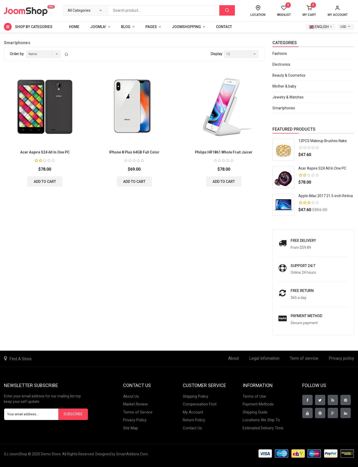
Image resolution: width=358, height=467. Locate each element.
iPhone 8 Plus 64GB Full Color (134, 152)
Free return (302, 291)
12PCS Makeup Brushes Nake (322, 141)
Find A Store (20, 358)
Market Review (135, 404)
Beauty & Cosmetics (288, 75)
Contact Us (192, 428)
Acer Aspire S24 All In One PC (44, 152)
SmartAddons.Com (132, 454)
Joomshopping (186, 27)
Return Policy (194, 420)
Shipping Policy (195, 396)
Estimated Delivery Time (263, 428)
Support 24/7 (303, 266)
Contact (224, 27)
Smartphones (283, 108)
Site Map (130, 428)
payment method (306, 316)
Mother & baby (284, 86)
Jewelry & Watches (288, 97)
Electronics (281, 64)
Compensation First (199, 404)
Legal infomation (264, 358)
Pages (151, 27)
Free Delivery (303, 240)
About (233, 358)
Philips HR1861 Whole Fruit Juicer (223, 152)
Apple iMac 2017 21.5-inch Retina (325, 196)
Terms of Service (137, 412)
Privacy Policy (134, 420)
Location (257, 15)
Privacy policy (341, 358)
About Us (131, 396)
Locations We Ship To (261, 420)
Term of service (304, 358)
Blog (125, 27)
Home (74, 27)
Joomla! (98, 27)
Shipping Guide (255, 412)
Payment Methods (258, 404)
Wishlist (284, 11)
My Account (193, 412)
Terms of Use (254, 396)
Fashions (279, 53)
